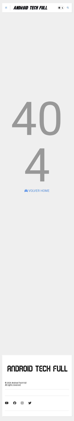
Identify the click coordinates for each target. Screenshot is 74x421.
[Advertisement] (37, 54)
